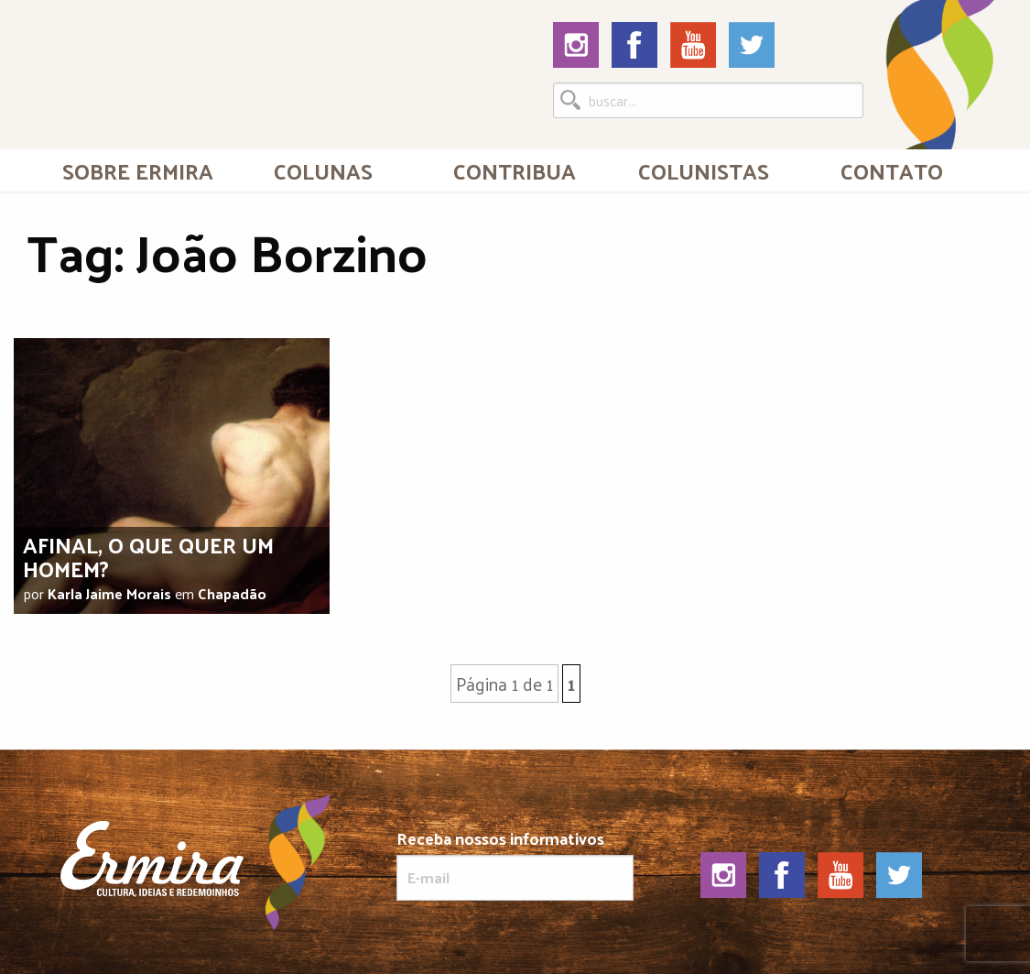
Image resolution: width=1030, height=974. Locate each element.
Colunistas (703, 170)
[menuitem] (138, 170)
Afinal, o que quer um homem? (148, 555)
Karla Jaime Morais (109, 593)
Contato (891, 170)
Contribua (514, 170)
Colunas (323, 170)
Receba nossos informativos (515, 865)
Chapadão (232, 593)
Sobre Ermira (137, 170)
